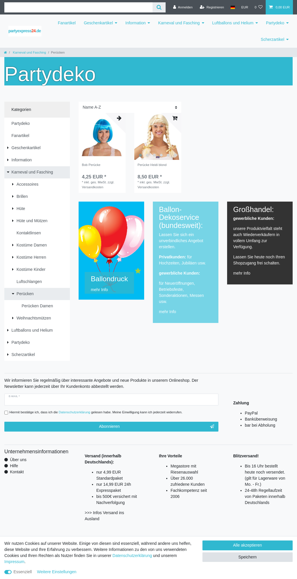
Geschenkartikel (98, 23)
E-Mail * (14, 396)
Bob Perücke (91, 165)
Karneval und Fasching (179, 23)
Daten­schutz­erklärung (132, 555)
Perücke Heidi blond (151, 165)
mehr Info (167, 311)
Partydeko (275, 23)
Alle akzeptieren (247, 545)
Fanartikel (66, 23)
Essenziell (23, 571)
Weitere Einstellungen (56, 571)
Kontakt (16, 472)
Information (135, 23)
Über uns (18, 459)
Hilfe (14, 465)
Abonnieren (156, 426)
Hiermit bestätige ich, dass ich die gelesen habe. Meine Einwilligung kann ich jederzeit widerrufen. (96, 412)
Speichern (247, 557)
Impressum (14, 561)
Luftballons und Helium (232, 23)
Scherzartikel (272, 39)
